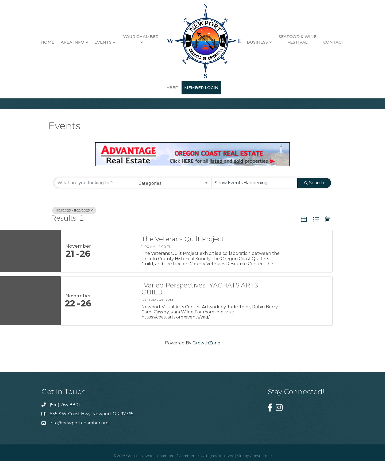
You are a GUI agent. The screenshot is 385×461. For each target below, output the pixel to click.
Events (94, 42)
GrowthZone (206, 342)
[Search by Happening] (254, 183)
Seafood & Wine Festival (289, 39)
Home (38, 42)
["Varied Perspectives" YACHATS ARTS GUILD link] (115, 301)
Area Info (63, 42)
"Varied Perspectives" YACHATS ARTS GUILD (199, 289)
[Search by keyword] (95, 183)
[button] (304, 219)
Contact (325, 42)
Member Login (192, 87)
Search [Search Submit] (314, 182)
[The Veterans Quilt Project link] (115, 251)
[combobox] (173, 183)
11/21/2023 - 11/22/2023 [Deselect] (74, 210)
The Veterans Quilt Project (182, 239)
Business (248, 42)
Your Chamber (132, 36)
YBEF (347, 42)
